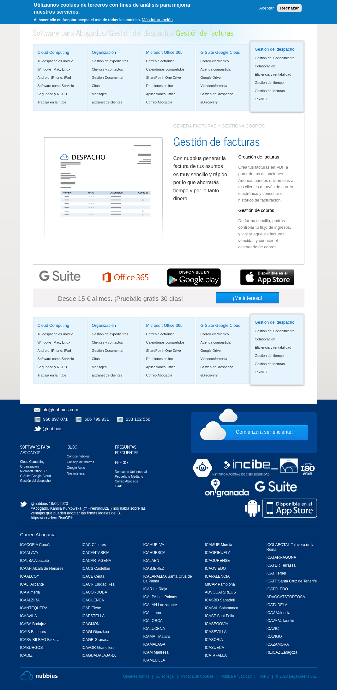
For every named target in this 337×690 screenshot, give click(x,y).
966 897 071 (55, 419)
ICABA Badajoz (33, 624)
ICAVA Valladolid (280, 621)
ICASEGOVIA (216, 624)
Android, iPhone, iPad (54, 77)
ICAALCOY (29, 576)
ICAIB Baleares (33, 632)
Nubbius (39, 676)
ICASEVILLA (216, 632)
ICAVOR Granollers (98, 647)
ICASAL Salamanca (221, 608)
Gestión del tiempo (269, 82)
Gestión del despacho (140, 32)
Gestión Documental (107, 77)
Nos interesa (76, 473)
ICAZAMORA (278, 644)
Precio (121, 462)
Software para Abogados (69, 32)
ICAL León (152, 613)
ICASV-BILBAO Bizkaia (40, 639)
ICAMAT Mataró (156, 636)
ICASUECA (214, 647)
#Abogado (39, 508)
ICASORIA (214, 639)
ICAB (118, 486)
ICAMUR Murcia (218, 545)
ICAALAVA (29, 552)
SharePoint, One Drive (163, 77)
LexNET (261, 99)
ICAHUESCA (154, 552)
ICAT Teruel (276, 573)
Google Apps (76, 467)
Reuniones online (159, 86)
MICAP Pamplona (220, 584)
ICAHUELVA (153, 545)
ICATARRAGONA (281, 557)
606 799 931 (96, 419)
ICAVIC (273, 628)
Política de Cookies (197, 676)
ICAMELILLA (154, 660)
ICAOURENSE (217, 560)
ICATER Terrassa (281, 565)
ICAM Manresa (156, 652)
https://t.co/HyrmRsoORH (52, 518)
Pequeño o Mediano (129, 476)
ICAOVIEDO (215, 568)
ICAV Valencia (279, 613)
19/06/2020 (58, 503)
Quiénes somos (136, 676)
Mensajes (99, 94)
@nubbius (53, 428)
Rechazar (289, 8)
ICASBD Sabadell (220, 600)
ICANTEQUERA (34, 608)
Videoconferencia (214, 86)
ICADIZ (26, 655)
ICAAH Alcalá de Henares (41, 568)
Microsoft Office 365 (164, 52)
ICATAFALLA (216, 655)
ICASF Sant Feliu (219, 616)
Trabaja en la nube (52, 102)
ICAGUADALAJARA (99, 655)
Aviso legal (165, 676)
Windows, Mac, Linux (54, 69)
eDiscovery (209, 102)
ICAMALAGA (154, 644)
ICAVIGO (274, 636)
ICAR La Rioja (155, 589)
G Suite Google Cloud (220, 52)
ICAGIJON (91, 624)
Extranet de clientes (107, 102)
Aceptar (266, 8)
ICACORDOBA (94, 592)
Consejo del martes (80, 462)
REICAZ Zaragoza (282, 652)
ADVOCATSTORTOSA (286, 597)
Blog (72, 446)
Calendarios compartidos (165, 69)
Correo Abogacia (127, 481)
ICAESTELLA (93, 616)
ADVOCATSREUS (220, 592)
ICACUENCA (93, 600)
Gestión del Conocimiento (275, 58)
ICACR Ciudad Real (99, 584)
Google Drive (211, 77)
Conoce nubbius (78, 456)
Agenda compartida (216, 69)
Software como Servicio (56, 86)
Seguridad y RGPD (52, 94)
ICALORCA (153, 621)
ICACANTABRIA (96, 552)
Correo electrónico (160, 61)
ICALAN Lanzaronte (160, 605)
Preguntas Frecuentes (126, 449)
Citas (96, 86)
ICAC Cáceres (94, 545)
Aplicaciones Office (161, 94)
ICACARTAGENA (96, 560)
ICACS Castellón (96, 568)
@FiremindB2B (97, 508)
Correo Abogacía (159, 102)
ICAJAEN (151, 560)
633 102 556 (138, 419)
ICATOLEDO (277, 589)
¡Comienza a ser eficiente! (263, 432)
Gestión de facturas (270, 91)
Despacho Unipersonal (131, 472)
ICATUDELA (277, 605)
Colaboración (265, 66)
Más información (157, 19)
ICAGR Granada (96, 639)
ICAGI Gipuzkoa (95, 632)
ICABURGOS (31, 647)
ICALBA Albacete (34, 560)
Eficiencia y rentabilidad (273, 74)
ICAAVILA (28, 616)
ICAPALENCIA (217, 576)
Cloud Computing (53, 52)
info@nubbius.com (60, 409)
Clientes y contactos (107, 69)
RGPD (263, 676)
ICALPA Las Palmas (160, 597)
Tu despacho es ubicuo (55, 61)
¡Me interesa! (247, 298)
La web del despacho (217, 94)
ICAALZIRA (30, 600)
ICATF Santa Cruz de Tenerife (292, 581)
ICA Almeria (30, 592)
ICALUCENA (154, 628)
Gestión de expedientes (110, 61)
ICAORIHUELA (218, 552)
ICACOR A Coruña (35, 545)
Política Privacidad (236, 676)
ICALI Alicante (32, 584)
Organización (104, 52)
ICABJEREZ (153, 568)
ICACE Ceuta (93, 576)
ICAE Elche (91, 608)
